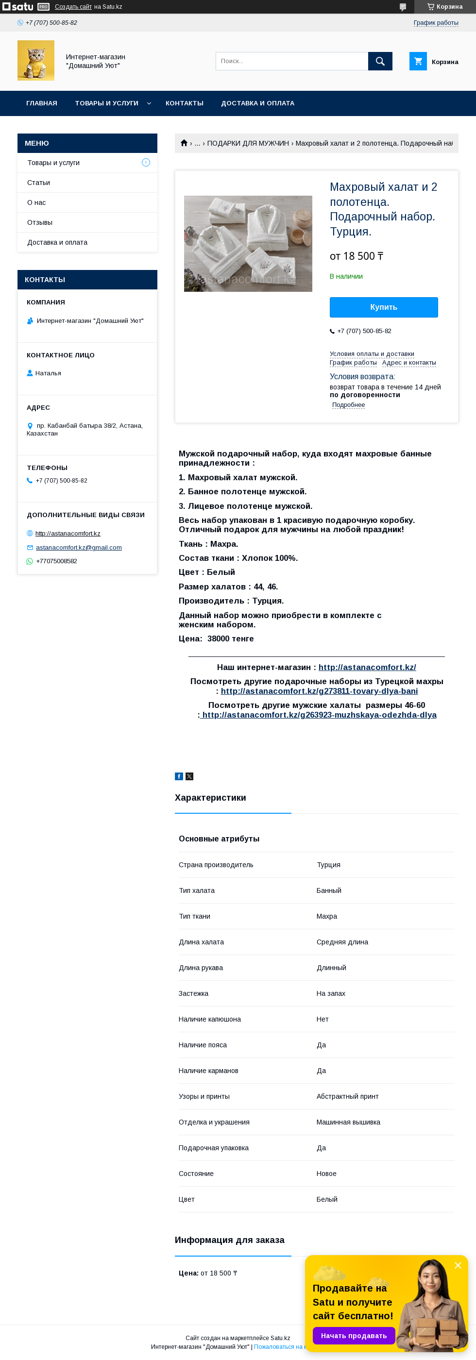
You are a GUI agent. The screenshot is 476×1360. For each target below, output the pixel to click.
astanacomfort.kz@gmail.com (79, 547)
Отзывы (39, 222)
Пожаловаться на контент (289, 1346)
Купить (384, 307)
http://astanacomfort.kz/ (367, 667)
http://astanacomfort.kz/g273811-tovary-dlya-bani (319, 691)
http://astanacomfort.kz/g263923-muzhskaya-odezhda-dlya (318, 715)
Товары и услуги (106, 103)
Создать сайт (73, 6)
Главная (41, 103)
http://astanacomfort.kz (68, 533)
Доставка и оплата (257, 103)
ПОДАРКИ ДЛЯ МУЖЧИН (248, 143)
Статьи (38, 182)
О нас (36, 202)
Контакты (185, 103)
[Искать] (380, 61)
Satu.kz (280, 1338)
